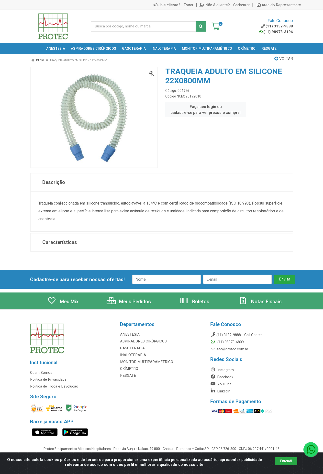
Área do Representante (279, 5)
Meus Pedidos (129, 301)
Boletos (194, 301)
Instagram (222, 370)
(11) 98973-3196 (276, 32)
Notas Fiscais (260, 301)
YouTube (221, 384)
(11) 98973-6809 (227, 342)
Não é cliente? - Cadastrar (225, 5)
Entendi (286, 461)
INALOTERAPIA (132, 355)
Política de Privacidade (48, 379)
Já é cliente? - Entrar (173, 5)
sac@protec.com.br (229, 349)
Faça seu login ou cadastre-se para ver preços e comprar (205, 109)
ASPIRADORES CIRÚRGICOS (142, 341)
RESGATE (127, 375)
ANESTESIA (129, 334)
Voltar (283, 58)
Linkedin (220, 391)
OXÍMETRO (128, 368)
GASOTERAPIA (132, 348)
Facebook (221, 377)
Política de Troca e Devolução (54, 386)
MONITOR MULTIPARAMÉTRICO (145, 362)
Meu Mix (62, 301)
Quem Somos (41, 372)
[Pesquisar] (201, 26)
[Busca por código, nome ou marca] (143, 26)
